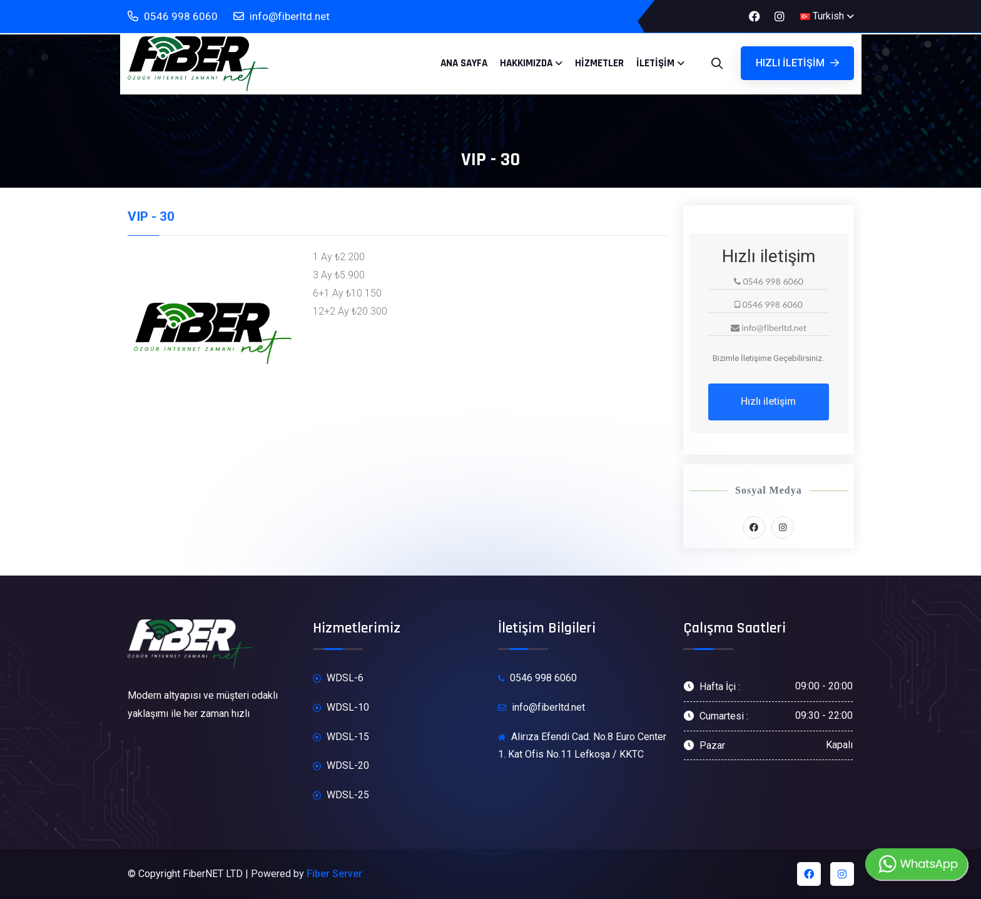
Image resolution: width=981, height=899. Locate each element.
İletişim (655, 63)
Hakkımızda (526, 63)
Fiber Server (334, 874)
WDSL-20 (341, 766)
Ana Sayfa (463, 63)
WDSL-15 (341, 737)
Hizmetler (599, 63)
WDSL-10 (341, 708)
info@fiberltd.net (281, 16)
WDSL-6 (338, 678)
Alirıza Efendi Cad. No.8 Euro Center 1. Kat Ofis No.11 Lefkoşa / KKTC (582, 746)
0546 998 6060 (173, 16)
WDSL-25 (341, 795)
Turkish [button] (822, 16)
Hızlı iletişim (797, 63)
